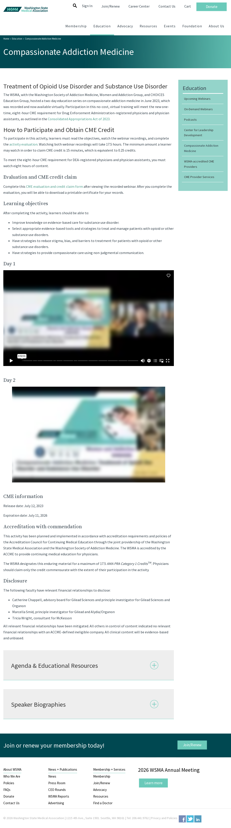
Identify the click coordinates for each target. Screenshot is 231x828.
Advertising (56, 803)
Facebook (182, 818)
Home (6, 38)
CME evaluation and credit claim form (55, 186)
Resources (100, 796)
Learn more (154, 782)
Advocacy (100, 790)
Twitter (190, 818)
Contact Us (11, 803)
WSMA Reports (58, 796)
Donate (8, 796)
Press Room (56, 783)
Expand (154, 665)
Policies (8, 783)
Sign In (87, 6)
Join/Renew (192, 744)
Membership (101, 776)
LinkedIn (197, 818)
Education (17, 38)
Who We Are (11, 776)
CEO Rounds (57, 790)
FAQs (6, 790)
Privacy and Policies (164, 818)
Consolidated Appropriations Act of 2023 (79, 119)
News (52, 776)
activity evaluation (23, 144)
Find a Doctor (102, 803)
